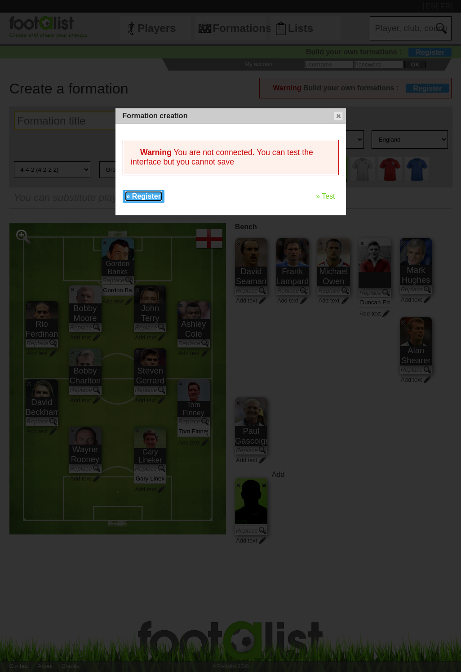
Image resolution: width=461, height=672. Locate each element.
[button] (338, 115)
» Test (325, 196)
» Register (143, 196)
